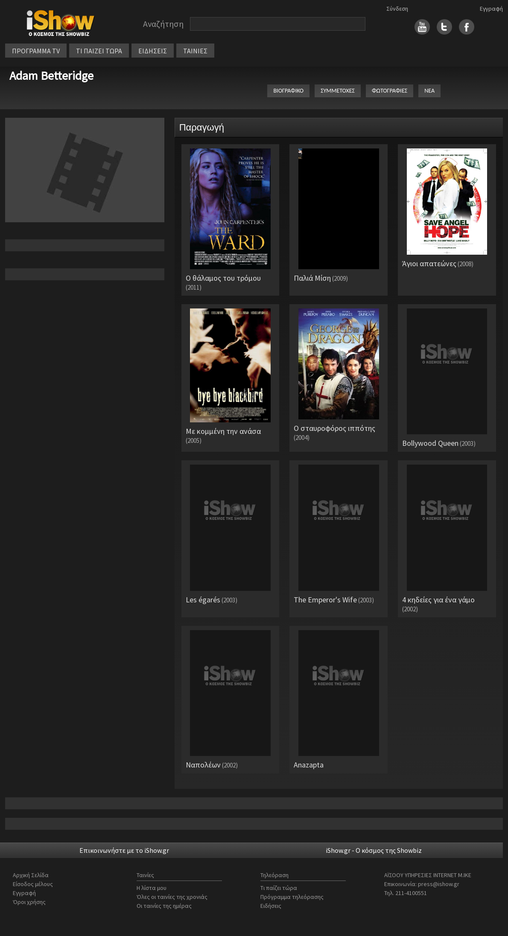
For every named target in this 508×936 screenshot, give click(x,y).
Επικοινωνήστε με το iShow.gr (124, 850)
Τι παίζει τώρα (278, 888)
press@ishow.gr (438, 884)
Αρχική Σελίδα (31, 875)
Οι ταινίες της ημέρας (164, 906)
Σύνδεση (397, 8)
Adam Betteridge (51, 75)
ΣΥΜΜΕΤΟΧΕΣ (338, 90)
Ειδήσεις (270, 906)
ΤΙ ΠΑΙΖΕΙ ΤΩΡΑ (99, 51)
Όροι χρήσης (29, 902)
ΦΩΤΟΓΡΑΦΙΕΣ (389, 90)
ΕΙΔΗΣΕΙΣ (152, 51)
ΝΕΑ (429, 90)
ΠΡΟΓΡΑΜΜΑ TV (36, 51)
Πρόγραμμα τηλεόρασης (292, 897)
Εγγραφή (491, 8)
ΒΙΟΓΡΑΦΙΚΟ (288, 90)
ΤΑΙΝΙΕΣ (195, 51)
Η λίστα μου (151, 888)
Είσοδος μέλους (33, 884)
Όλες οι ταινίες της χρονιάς (172, 897)
